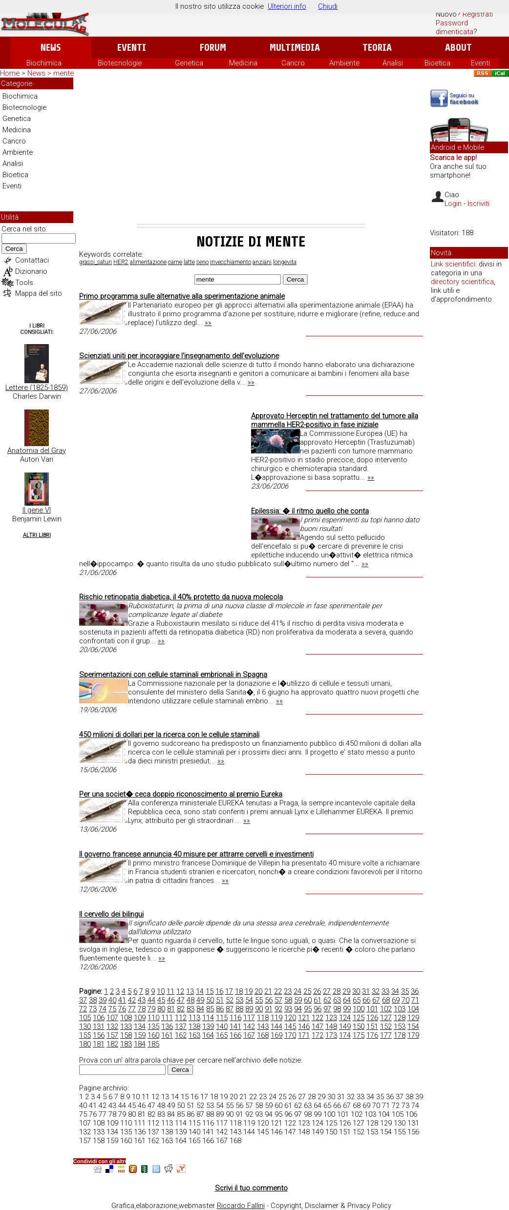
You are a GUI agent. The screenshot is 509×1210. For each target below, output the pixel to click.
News (51, 47)
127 (386, 1017)
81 (171, 1009)
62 (327, 1000)
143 (263, 1026)
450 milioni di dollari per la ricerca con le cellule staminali (169, 734)
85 (210, 1009)
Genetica (189, 63)
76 (122, 1009)
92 (278, 1009)
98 (337, 1009)
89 (249, 1009)
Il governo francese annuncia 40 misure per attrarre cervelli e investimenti (196, 854)
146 (304, 1026)
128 (399, 1017)
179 (413, 1035)
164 (208, 1035)
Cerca (14, 248)
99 (347, 1009)
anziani (262, 262)
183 (126, 1044)
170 (290, 1035)
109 (140, 1017)
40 (112, 1000)
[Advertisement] (251, 150)
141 (235, 1026)
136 (167, 1026)
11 (170, 991)
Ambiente (344, 63)
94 (298, 1009)
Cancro (293, 63)
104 (413, 1009)
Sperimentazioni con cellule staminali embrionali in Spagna (173, 674)
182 (112, 1044)
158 (126, 1035)
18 (239, 991)
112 (181, 1017)
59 (298, 1000)
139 (208, 1026)
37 (83, 1000)
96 (317, 1009)
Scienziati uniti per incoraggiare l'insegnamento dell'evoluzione (179, 355)
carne (175, 262)
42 (132, 1000)
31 (366, 991)
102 (386, 1009)
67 (376, 1000)
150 (358, 1026)
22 (278, 991)
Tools (24, 282)
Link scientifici (453, 264)
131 (99, 1026)
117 (249, 1017)
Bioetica (437, 63)
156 (99, 1035)
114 (208, 1017)
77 (132, 1009)
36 (415, 991)
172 (317, 1035)
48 (190, 1000)
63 (337, 1000)
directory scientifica (462, 281)
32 (376, 991)
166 (235, 1035)
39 (102, 1000)
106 (99, 1017)
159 (140, 1035)
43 (142, 1000)
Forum (212, 47)
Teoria (377, 47)
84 (200, 1009)
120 (290, 1017)
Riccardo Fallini (241, 1205)
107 (112, 1017)
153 (399, 1026)
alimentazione (148, 262)
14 (200, 991)
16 (219, 991)
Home (10, 73)
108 (126, 1017)
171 (304, 1035)
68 (386, 1000)
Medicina (243, 63)
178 (399, 1035)
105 (85, 1017)
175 (358, 1035)
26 (317, 991)
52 (229, 1000)
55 (259, 1000)
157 (112, 1035)
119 (276, 1017)
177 (386, 1035)
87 (229, 1009)
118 (263, 1017)
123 (331, 1017)
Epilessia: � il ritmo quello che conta (310, 511)
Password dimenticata (454, 27)
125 (358, 1017)
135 (153, 1026)
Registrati (478, 14)
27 (327, 991)
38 (93, 1000)
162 (181, 1035)
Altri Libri (37, 535)
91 (269, 1009)
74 (102, 1009)
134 (140, 1026)
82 (181, 1009)
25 (307, 991)
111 (167, 1017)
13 (190, 991)
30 (356, 991)
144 (276, 1026)
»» (208, 322)
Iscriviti (478, 203)
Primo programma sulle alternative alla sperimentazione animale (182, 296)
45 (161, 1000)
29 (346, 991)
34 (395, 991)
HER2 (120, 262)
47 (181, 1000)
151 (372, 1026)
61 (317, 1000)
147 (317, 1026)
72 (83, 1009)
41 (122, 1000)
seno (202, 262)
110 (153, 1017)
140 (222, 1026)
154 (413, 1026)
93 (288, 1009)
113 (194, 1017)
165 (222, 1035)
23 (288, 991)
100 (358, 1009)
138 (194, 1026)
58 (288, 1000)
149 (345, 1026)
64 (347, 1000)
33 (385, 991)
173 (331, 1035)
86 (220, 1009)
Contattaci (32, 260)
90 (259, 1009)
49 (200, 1000)
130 (85, 1026)
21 (268, 991)
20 (258, 991)
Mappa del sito (38, 293)
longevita (285, 262)
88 (239, 1009)
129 (413, 1017)
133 (126, 1026)
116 (235, 1017)
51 (220, 1000)
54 (249, 1000)
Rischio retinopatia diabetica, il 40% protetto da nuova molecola (181, 597)
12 (180, 991)
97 (327, 1009)
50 (210, 1000)
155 (85, 1035)
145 (290, 1026)
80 (161, 1009)
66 (366, 1000)
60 (308, 1000)
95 (308, 1009)
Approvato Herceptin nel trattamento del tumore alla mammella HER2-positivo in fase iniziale (334, 420)
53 (239, 1000)
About (458, 47)
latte (189, 262)
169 (276, 1035)
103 (399, 1009)
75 (112, 1009)
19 (249, 991)
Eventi (131, 47)
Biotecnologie (120, 63)
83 (190, 1009)
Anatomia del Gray (36, 450)
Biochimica (44, 63)
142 (249, 1026)
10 (161, 991)
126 (372, 1017)
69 (396, 1000)
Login (453, 203)
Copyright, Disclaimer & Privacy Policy (331, 1205)
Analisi (392, 63)
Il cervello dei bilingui (111, 914)
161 (167, 1035)
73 (93, 1009)
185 (153, 1044)
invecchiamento (230, 262)
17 (229, 991)
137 (181, 1026)
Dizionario (31, 271)
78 (142, 1009)
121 (304, 1017)
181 (99, 1044)
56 (269, 1000)
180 (85, 1044)
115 (222, 1017)
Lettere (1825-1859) (36, 387)
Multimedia (295, 47)
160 (153, 1035)
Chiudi (328, 6)
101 (372, 1009)
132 (112, 1026)
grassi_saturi (95, 262)
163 (194, 1035)
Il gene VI (36, 510)
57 (278, 1000)
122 (317, 1017)
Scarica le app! (453, 157)
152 (386, 1026)
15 (209, 991)
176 (372, 1035)
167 (249, 1035)
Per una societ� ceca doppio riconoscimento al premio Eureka (180, 794)
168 (263, 1035)
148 (331, 1026)
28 (336, 991)
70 (405, 1000)
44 (151, 1000)
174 (345, 1035)
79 (151, 1009)
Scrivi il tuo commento (251, 1188)
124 (345, 1017)
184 (140, 1044)
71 (415, 1000)
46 (171, 1000)
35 (405, 991)
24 (297, 991)
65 (357, 1000)
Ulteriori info (287, 6)
